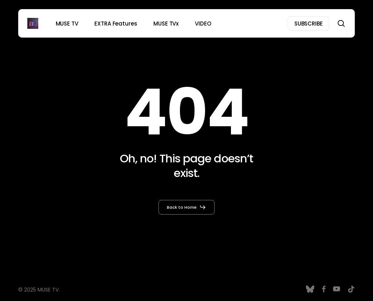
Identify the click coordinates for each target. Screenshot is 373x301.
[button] (186, 207)
